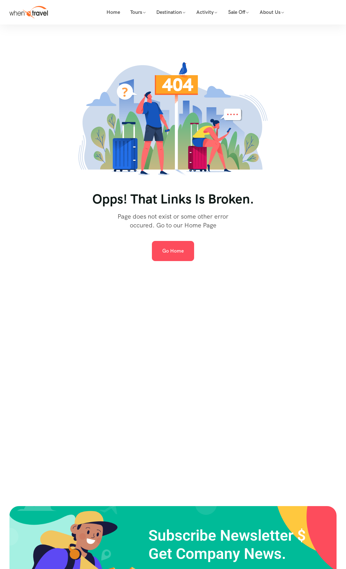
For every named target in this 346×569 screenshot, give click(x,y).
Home (113, 12)
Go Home (173, 251)
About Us (270, 12)
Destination (169, 12)
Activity (205, 12)
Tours (136, 12)
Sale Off (236, 12)
